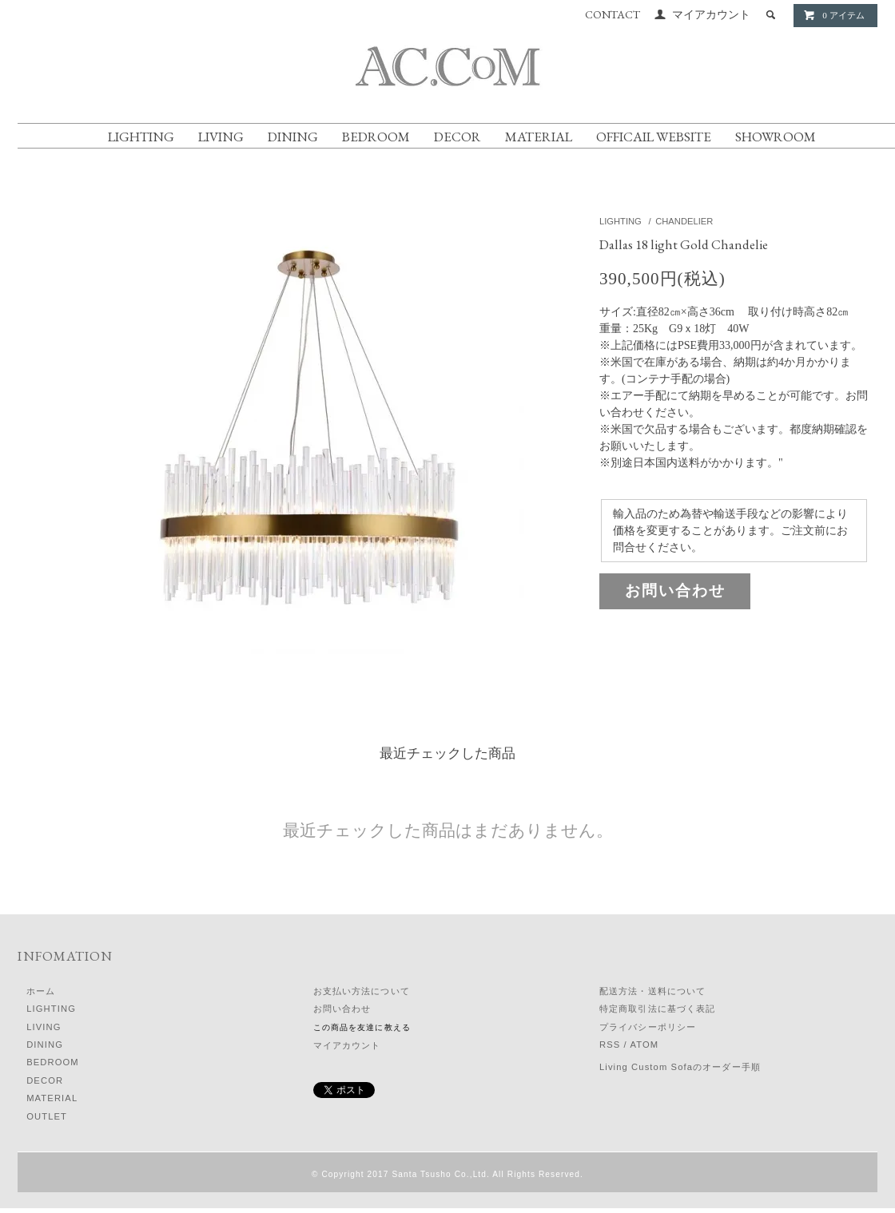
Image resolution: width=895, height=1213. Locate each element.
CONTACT (612, 14)
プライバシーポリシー (647, 1027)
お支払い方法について (361, 991)
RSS (609, 1044)
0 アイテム (833, 15)
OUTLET (46, 1116)
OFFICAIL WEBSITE (653, 136)
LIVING (221, 136)
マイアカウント (711, 14)
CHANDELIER (684, 221)
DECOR (457, 136)
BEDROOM (376, 136)
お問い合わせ (675, 590)
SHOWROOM (775, 136)
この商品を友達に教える (362, 1027)
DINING (293, 136)
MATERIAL (538, 136)
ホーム (40, 991)
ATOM (644, 1044)
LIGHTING (141, 136)
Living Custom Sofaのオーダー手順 (680, 1067)
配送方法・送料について (652, 991)
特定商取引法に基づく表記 (657, 1008)
